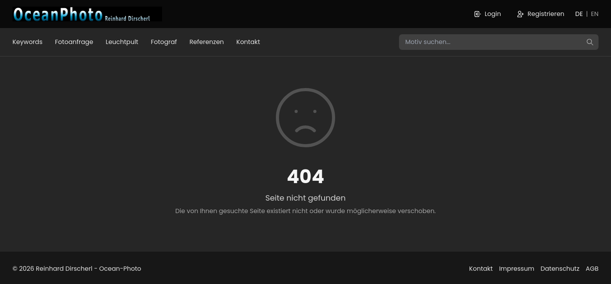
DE (579, 13)
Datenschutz (559, 268)
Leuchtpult (122, 41)
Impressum (517, 268)
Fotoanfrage (74, 41)
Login (487, 13)
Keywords (27, 41)
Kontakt (248, 41)
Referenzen (206, 41)
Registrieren (541, 13)
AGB (592, 268)
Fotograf (164, 41)
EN (595, 13)
